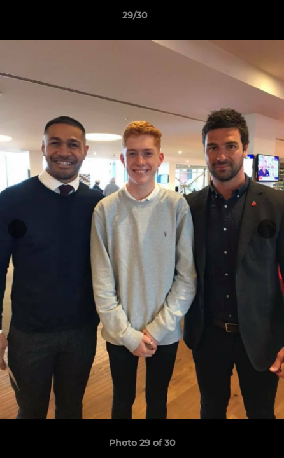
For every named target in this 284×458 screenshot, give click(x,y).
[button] (238, 18)
